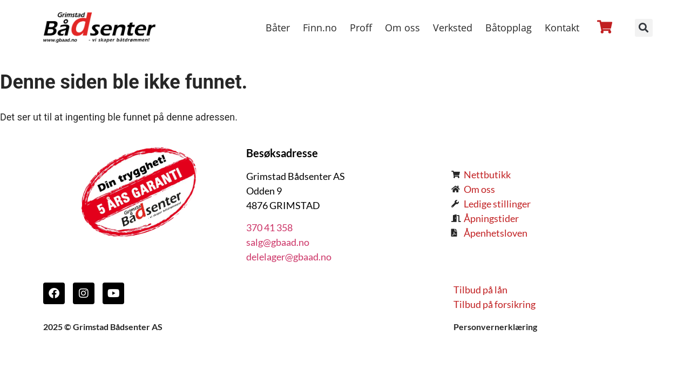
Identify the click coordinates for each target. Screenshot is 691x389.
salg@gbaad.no (277, 242)
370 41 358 (269, 227)
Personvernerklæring (495, 326)
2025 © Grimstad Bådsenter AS (102, 326)
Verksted (452, 27)
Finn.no (320, 27)
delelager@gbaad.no (288, 257)
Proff (361, 27)
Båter (278, 27)
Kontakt (562, 27)
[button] (644, 28)
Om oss (402, 27)
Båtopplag (508, 27)
